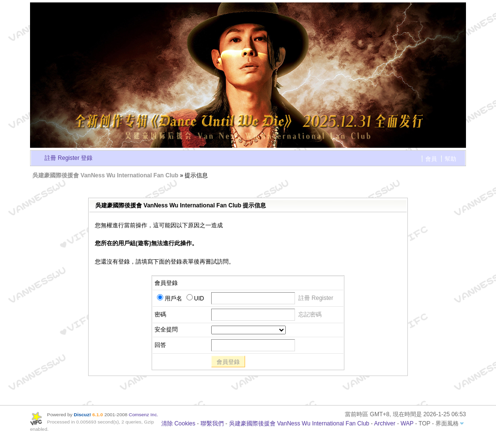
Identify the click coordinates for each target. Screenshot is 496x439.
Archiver (384, 423)
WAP (407, 423)
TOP (424, 423)
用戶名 (169, 298)
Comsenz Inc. (143, 414)
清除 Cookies (178, 423)
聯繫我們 (212, 423)
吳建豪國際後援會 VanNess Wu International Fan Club (105, 175)
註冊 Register (62, 158)
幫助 (450, 159)
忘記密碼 (310, 314)
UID (195, 298)
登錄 (87, 158)
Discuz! (82, 414)
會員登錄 (228, 362)
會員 (431, 159)
